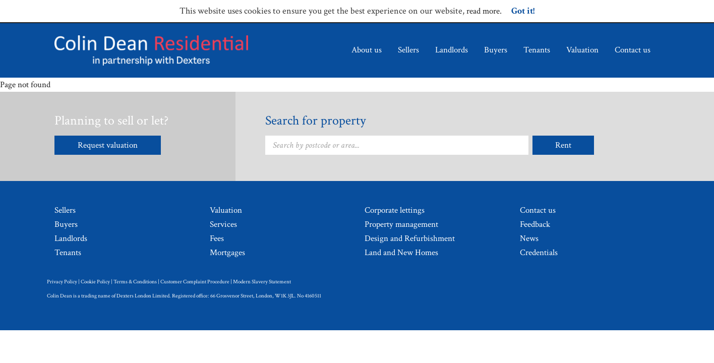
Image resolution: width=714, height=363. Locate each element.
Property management (401, 224)
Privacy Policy (62, 281)
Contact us (632, 49)
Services (223, 224)
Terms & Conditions (135, 281)
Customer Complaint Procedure (194, 281)
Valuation (582, 49)
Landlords (451, 49)
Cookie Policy (95, 281)
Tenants (536, 49)
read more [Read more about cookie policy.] (483, 11)
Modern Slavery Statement (262, 281)
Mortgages (227, 252)
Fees (217, 238)
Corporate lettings (395, 210)
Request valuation (108, 145)
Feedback (535, 224)
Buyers (495, 49)
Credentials (539, 252)
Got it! (522, 11)
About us (366, 49)
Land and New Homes (401, 252)
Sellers (408, 49)
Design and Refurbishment (410, 238)
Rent (563, 145)
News (529, 238)
